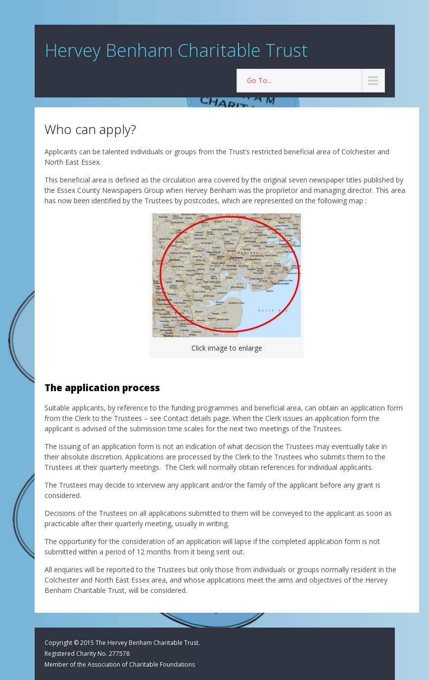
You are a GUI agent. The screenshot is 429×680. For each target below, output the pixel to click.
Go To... (259, 80)
